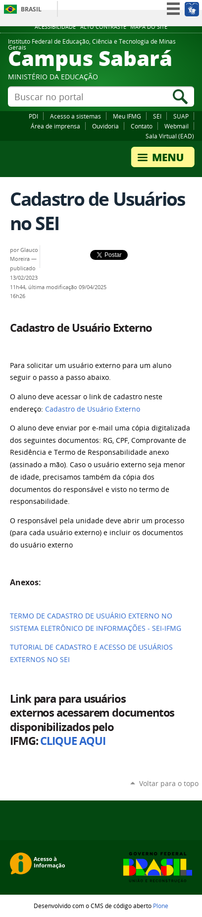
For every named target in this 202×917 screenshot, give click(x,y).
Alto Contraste (103, 26)
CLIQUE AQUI (72, 741)
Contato (141, 126)
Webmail (176, 126)
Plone (160, 906)
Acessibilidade (55, 26)
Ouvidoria (105, 126)
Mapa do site (148, 26)
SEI (157, 116)
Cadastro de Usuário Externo (92, 409)
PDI (33, 116)
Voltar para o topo (169, 783)
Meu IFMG (127, 116)
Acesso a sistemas (75, 116)
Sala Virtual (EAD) (170, 136)
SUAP (181, 116)
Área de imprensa (55, 126)
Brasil (31, 9)
